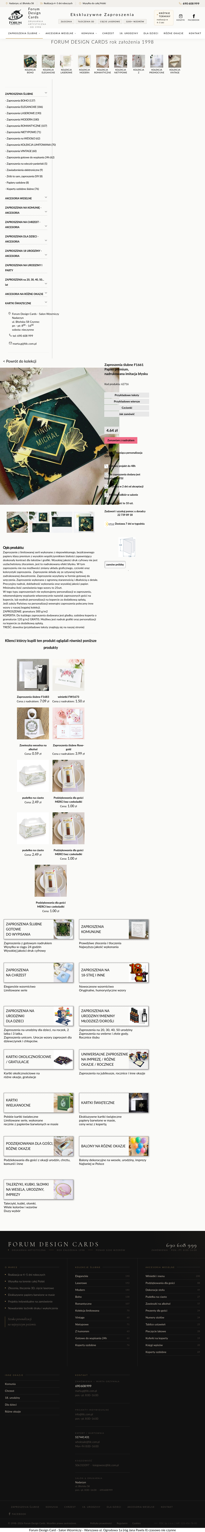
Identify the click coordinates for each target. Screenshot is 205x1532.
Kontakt (195, 33)
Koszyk (181, 17)
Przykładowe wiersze (127, 401)
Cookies (136, 1523)
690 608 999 (189, 3)
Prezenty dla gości (173, 1310)
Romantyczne (102, 1303)
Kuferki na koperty (173, 1338)
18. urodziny (129, 33)
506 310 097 (82, 1465)
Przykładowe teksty (127, 395)
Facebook (193, 17)
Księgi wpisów (173, 1345)
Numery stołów (173, 1317)
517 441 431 (82, 1437)
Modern (102, 1289)
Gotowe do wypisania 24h (102, 1338)
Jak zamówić (127, 414)
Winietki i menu (173, 1276)
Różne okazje (174, 33)
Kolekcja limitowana (102, 1310)
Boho (102, 1296)
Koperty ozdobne (102, 1345)
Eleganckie (102, 1276)
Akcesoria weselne (61, 33)
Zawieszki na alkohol (173, 1303)
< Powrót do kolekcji (19, 361)
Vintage (102, 1317)
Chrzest (108, 33)
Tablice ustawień (173, 1324)
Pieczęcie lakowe (173, 1331)
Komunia (89, 33)
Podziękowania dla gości (173, 1283)
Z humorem (102, 1331)
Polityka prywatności (101, 1523)
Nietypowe (102, 1324)
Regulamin (122, 1523)
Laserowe (102, 1283)
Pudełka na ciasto (173, 1296)
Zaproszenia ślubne (24, 33)
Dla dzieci (151, 33)
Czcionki (127, 407)
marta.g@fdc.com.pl (25, 343)
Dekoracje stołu (173, 1289)
